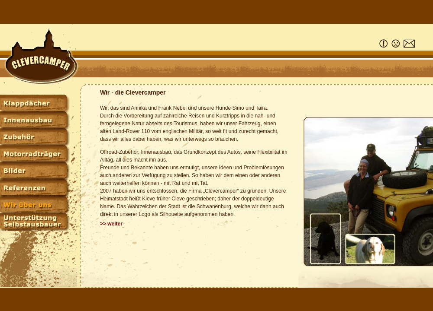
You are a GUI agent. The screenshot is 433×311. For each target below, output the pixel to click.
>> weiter (111, 224)
